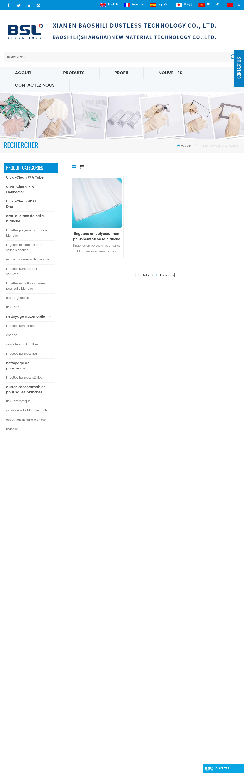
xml (87, 706)
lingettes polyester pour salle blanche (26, 233)
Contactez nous (35, 85)
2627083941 (23, 697)
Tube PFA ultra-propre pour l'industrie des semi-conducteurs (41, 461)
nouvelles (170, 72)
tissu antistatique (18, 401)
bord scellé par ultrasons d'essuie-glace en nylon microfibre (41, 578)
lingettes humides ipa (21, 354)
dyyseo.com (199, 767)
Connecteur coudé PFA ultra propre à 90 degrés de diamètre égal (41, 508)
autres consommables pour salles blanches (26, 389)
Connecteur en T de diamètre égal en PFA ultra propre (41, 484)
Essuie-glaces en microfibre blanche (142, 723)
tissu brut (12, 307)
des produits (94, 660)
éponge (11, 335)
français (134, 4)
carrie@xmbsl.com (28, 681)
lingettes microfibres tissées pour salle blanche (25, 286)
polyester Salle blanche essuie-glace (145, 671)
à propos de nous (94, 679)
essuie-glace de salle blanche (25, 218)
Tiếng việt (209, 4)
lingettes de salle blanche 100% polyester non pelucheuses (39, 554)
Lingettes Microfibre (136, 696)
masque (12, 429)
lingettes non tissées (20, 326)
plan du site (93, 698)
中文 (233, 4)
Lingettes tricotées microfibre (143, 712)
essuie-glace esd (18, 298)
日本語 (184, 4)
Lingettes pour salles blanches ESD (144, 684)
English (109, 4)
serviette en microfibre (22, 344)
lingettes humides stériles (24, 377)
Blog (87, 690)
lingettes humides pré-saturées (22, 271)
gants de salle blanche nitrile (26, 410)
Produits (74, 72)
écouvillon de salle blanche (26, 420)
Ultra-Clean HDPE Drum (21, 204)
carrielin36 (21, 689)
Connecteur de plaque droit (38, 531)
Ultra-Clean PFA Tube (25, 177)
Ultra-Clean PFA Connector (20, 189)
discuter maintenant (224, 769)
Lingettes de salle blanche (141, 748)
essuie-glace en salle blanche (27, 259)
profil (121, 72)
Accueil (24, 72)
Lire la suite (36, 471)
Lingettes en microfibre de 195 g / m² (146, 736)
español (159, 4)
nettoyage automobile (25, 316)
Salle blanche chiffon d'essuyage (146, 660)
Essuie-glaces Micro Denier (142, 704)
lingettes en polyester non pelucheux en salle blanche (96, 236)
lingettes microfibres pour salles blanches (24, 248)
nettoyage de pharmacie (18, 365)
